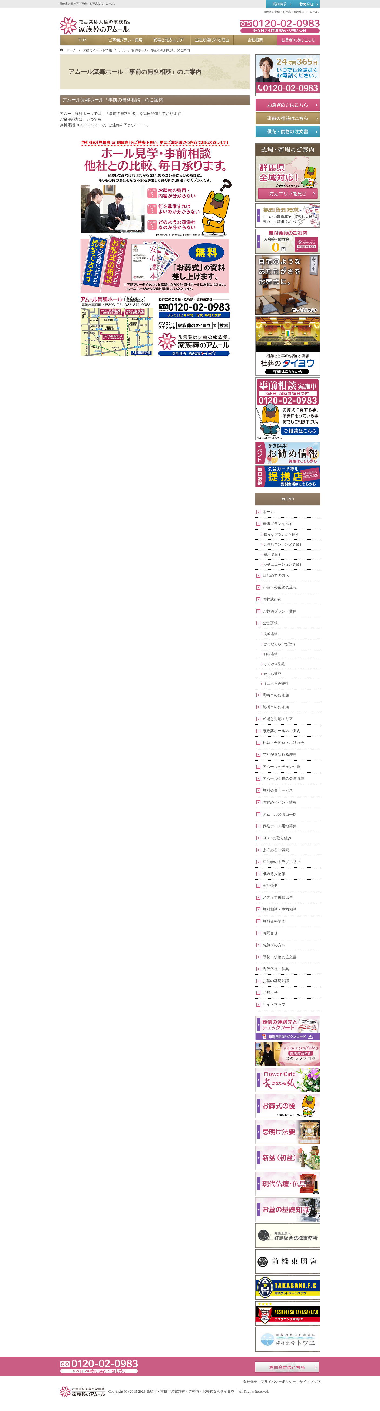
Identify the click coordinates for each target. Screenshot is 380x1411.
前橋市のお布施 (276, 707)
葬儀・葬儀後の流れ (280, 587)
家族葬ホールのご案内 (281, 730)
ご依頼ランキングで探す (283, 545)
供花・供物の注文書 (280, 957)
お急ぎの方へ (274, 945)
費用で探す (272, 555)
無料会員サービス (278, 790)
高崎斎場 (271, 634)
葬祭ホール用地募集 (280, 826)
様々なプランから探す (281, 535)
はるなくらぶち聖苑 (279, 644)
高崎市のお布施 (276, 695)
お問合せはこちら (287, 1367)
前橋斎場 (271, 654)
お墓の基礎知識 (276, 981)
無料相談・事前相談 (280, 909)
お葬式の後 (272, 599)
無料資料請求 (274, 921)
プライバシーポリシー (278, 1382)
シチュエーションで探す (283, 565)
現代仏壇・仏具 (276, 969)
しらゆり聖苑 (274, 664)
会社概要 (270, 885)
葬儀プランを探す (278, 523)
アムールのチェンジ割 (281, 766)
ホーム (268, 512)
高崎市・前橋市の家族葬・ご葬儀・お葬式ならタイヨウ (190, 1391)
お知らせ (270, 992)
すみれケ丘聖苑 (276, 684)
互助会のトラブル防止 (281, 862)
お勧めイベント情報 (280, 802)
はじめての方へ (276, 575)
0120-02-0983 (279, 26)
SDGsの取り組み (277, 838)
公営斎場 (270, 623)
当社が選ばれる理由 (280, 754)
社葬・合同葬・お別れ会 (283, 742)
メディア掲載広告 (278, 897)
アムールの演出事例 (280, 814)
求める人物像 (274, 873)
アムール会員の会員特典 (283, 778)
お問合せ (270, 933)
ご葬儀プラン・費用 (280, 611)
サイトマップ (274, 1004)
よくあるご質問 (276, 850)
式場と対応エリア (278, 719)
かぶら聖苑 (272, 674)
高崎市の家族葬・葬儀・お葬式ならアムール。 (88, 3)
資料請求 (279, 4)
